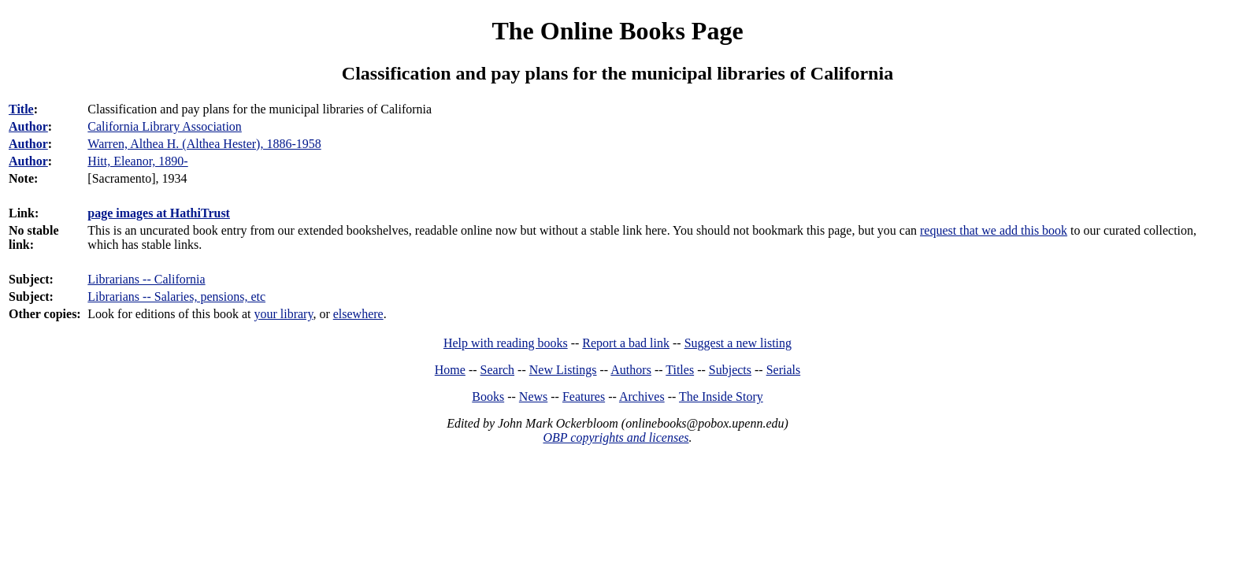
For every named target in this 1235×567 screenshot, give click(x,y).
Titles (680, 369)
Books (488, 396)
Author (28, 126)
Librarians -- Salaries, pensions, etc (176, 296)
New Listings (563, 369)
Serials (783, 369)
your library (283, 314)
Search (497, 369)
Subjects (730, 369)
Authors (630, 369)
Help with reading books (505, 343)
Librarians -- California (146, 279)
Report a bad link (625, 343)
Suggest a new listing (738, 343)
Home (450, 369)
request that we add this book (993, 230)
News (533, 396)
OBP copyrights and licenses (615, 437)
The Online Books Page (617, 31)
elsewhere (358, 314)
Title (21, 109)
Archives (642, 396)
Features (583, 396)
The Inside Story (721, 396)
